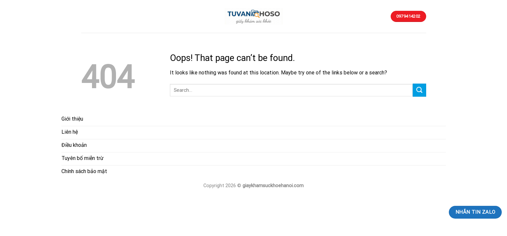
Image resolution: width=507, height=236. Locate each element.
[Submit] (419, 90)
